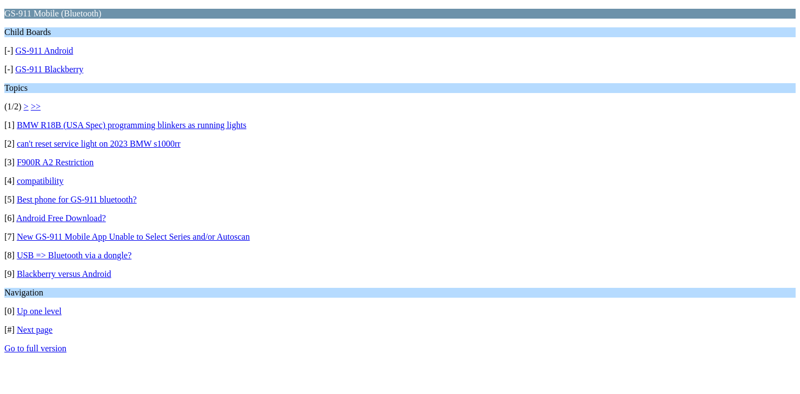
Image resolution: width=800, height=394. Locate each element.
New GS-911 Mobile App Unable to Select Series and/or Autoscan (133, 236)
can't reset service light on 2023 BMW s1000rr (99, 143)
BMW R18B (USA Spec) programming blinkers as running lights (131, 125)
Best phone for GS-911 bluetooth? (77, 199)
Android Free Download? (61, 218)
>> (36, 106)
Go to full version (35, 348)
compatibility (40, 181)
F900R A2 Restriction (55, 162)
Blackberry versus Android (64, 274)
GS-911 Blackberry (49, 69)
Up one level (39, 311)
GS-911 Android (44, 50)
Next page (35, 329)
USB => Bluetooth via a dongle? (74, 255)
